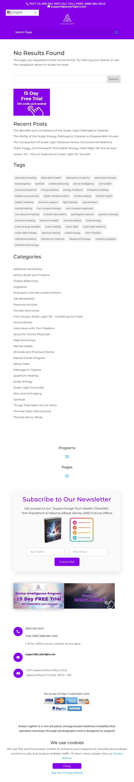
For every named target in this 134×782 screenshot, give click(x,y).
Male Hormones (24, 340)
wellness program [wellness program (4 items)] (105, 238)
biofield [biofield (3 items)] (40, 183)
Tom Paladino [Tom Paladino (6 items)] (93, 232)
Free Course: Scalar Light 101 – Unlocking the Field (48, 316)
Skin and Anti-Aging (27, 393)
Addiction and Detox (27, 269)
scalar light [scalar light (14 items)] (72, 226)
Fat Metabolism (24, 298)
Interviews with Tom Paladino (34, 328)
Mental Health (23, 346)
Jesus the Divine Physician (31, 334)
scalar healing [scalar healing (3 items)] (53, 226)
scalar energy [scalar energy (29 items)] (93, 220)
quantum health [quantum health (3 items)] (49, 220)
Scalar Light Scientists (28, 387)
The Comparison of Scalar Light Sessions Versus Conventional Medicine (62, 142)
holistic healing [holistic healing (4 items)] (82, 196)
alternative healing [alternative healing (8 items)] (25, 177)
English (14, 12)
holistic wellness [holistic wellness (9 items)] (24, 202)
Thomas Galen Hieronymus (32, 411)
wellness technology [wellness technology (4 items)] (27, 244)
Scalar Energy (22, 381)
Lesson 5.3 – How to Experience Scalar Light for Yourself (51, 154)
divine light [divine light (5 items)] (105, 183)
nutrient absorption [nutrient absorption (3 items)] (55, 214)
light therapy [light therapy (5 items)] (70, 202)
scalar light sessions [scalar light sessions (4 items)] (94, 226)
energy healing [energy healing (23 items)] (49, 189)
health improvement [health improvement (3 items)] (27, 196)
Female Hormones (26, 310)
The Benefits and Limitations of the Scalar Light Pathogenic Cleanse (60, 130)
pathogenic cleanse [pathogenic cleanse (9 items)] (82, 214)
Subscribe (67, 562)
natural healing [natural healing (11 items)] (23, 208)
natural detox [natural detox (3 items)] (90, 202)
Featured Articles (25, 304)
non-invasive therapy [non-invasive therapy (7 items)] (49, 208)
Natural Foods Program (29, 358)
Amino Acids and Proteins (31, 275)
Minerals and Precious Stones (33, 352)
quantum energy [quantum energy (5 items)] (108, 214)
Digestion (20, 287)
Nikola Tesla (21, 364)
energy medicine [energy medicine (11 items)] (73, 189)
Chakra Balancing (25, 281)
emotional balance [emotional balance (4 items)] (25, 189)
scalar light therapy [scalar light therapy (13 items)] (26, 232)
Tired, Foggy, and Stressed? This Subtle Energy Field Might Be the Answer (65, 148)
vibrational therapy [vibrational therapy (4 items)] (80, 238)
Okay (67, 766)
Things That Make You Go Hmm (35, 405)
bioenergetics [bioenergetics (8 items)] (23, 183)
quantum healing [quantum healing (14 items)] (25, 220)
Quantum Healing (25, 375)
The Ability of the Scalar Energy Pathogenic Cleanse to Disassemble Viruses (65, 136)
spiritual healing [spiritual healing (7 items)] (51, 232)
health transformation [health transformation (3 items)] (56, 196)
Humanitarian (22, 322)
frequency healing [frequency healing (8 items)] (97, 189)
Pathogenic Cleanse (27, 370)
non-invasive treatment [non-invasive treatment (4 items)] (79, 208)
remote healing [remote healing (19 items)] (72, 220)
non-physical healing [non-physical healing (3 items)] (27, 214)
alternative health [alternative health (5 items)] (51, 177)
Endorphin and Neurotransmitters (37, 292)
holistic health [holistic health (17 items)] (104, 196)
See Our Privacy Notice (67, 772)
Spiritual (19, 399)
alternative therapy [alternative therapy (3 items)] (105, 177)
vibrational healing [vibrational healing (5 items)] (25, 238)
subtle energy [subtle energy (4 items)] (72, 232)
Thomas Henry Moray (28, 417)
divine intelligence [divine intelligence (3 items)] (83, 183)
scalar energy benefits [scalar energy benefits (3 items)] (27, 226)
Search (113, 79)
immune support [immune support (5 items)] (48, 202)
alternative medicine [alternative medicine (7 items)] (78, 177)
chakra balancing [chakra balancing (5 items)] (59, 183)
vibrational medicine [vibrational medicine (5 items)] (52, 238)
